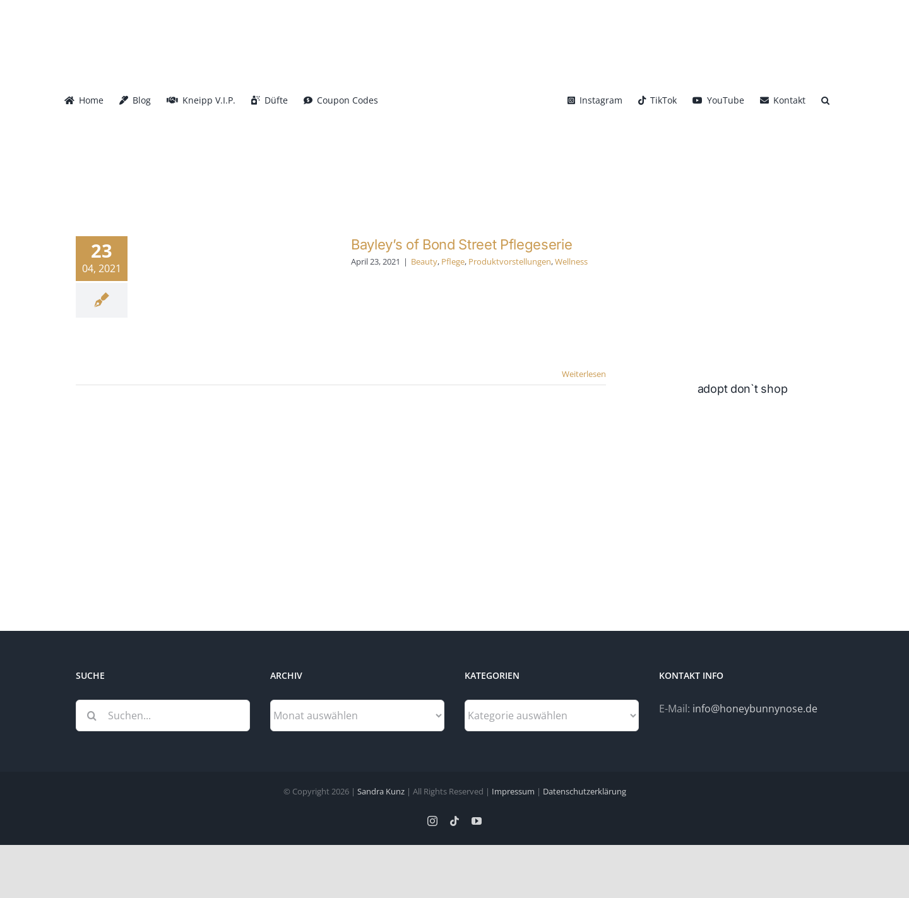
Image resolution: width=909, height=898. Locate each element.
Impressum (513, 791)
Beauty (424, 261)
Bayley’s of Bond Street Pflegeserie (461, 244)
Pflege (453, 261)
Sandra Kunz (381, 791)
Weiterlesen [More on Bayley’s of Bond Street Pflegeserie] (584, 374)
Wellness (571, 261)
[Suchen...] (163, 715)
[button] (825, 99)
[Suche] (91, 715)
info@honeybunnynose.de (754, 708)
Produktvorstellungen (509, 261)
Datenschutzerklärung (584, 791)
